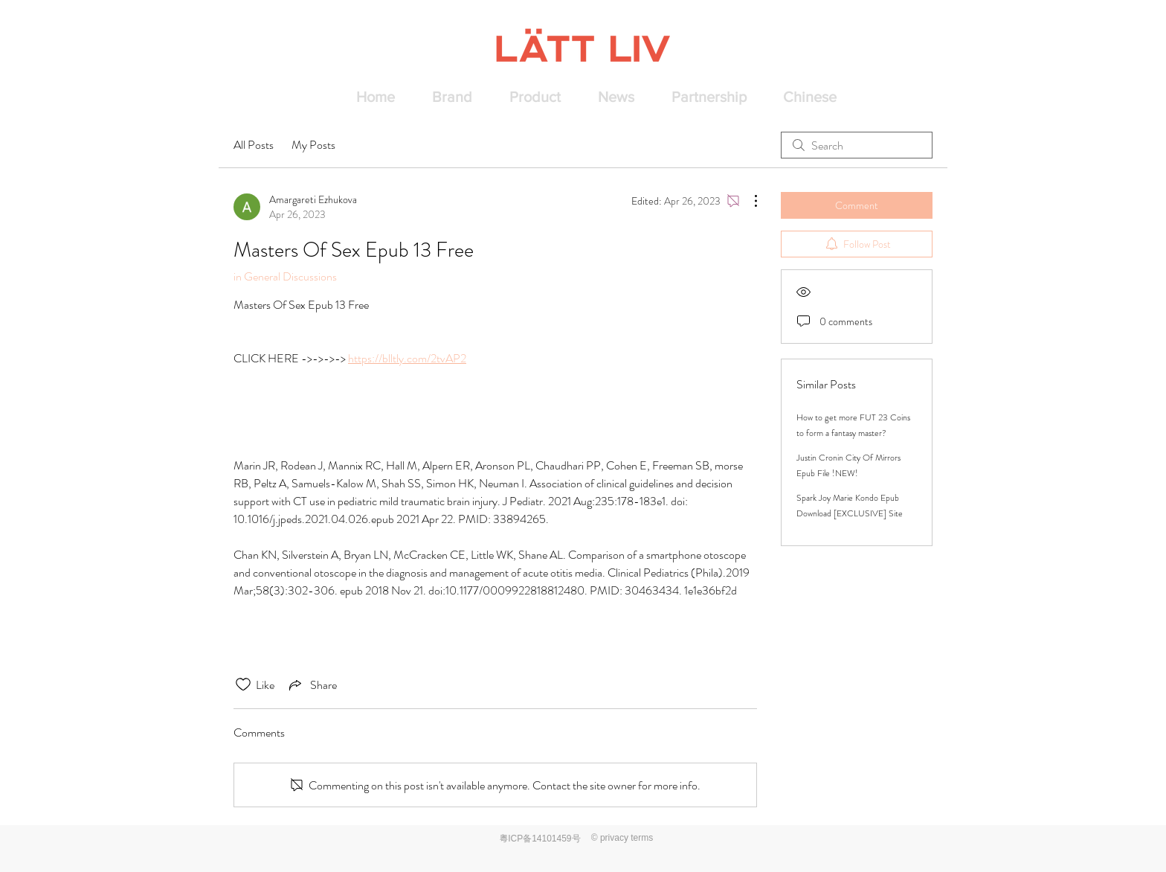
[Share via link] (311, 684)
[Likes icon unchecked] (243, 684)
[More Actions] (748, 201)
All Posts (253, 144)
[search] (857, 145)
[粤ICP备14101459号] (541, 839)
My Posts (313, 144)
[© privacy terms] (622, 838)
